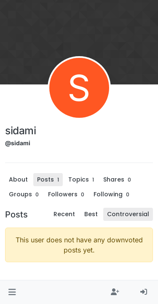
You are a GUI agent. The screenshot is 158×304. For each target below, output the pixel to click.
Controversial (128, 214)
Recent (64, 214)
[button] (12, 292)
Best (91, 214)
